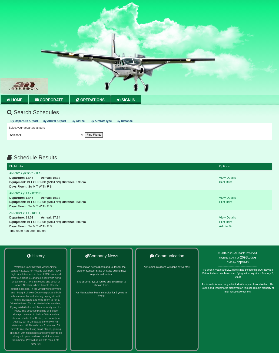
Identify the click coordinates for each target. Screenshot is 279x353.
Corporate (49, 100)
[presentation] (24, 120)
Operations (90, 100)
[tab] (24, 120)
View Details (227, 177)
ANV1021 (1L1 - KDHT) (25, 213)
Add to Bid (226, 226)
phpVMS (242, 262)
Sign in (126, 100)
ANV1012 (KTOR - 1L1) (25, 173)
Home (14, 100)
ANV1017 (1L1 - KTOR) (25, 193)
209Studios (248, 257)
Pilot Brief (225, 182)
